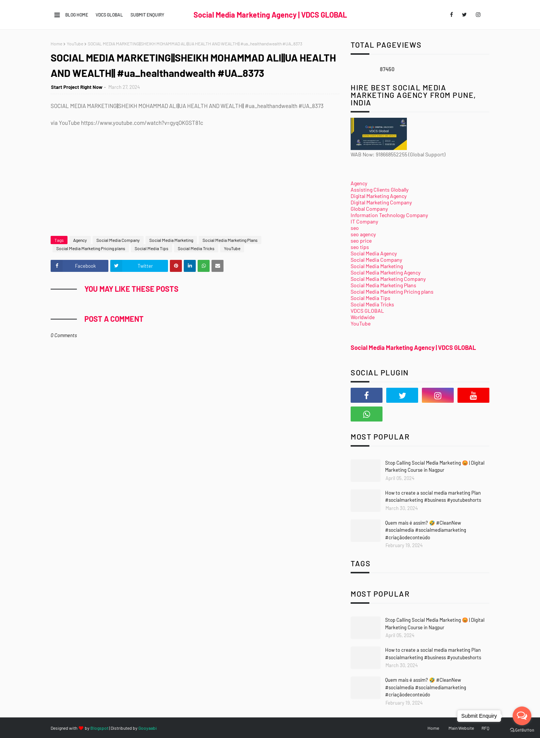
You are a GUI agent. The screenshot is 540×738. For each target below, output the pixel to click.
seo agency (363, 234)
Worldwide (363, 317)
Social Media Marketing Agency (385, 272)
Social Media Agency (374, 253)
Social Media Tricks (196, 248)
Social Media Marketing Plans (230, 240)
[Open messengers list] (522, 715)
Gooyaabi (147, 727)
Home (56, 43)
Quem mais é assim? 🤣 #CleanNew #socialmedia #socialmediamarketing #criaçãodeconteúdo (425, 530)
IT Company (364, 221)
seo (355, 228)
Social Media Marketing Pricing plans (90, 248)
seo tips (360, 247)
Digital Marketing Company (381, 202)
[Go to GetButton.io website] (522, 730)
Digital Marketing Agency (378, 196)
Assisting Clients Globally (379, 189)
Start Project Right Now (76, 87)
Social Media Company (118, 240)
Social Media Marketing (171, 240)
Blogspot (99, 727)
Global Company (369, 209)
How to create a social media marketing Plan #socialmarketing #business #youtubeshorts (433, 496)
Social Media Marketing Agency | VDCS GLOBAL (270, 14)
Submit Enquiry (147, 14)
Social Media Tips (151, 248)
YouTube (75, 43)
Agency (80, 240)
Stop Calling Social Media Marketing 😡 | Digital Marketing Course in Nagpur (434, 466)
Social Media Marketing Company (388, 279)
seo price (361, 240)
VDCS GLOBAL (109, 14)
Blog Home (76, 14)
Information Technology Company (389, 215)
